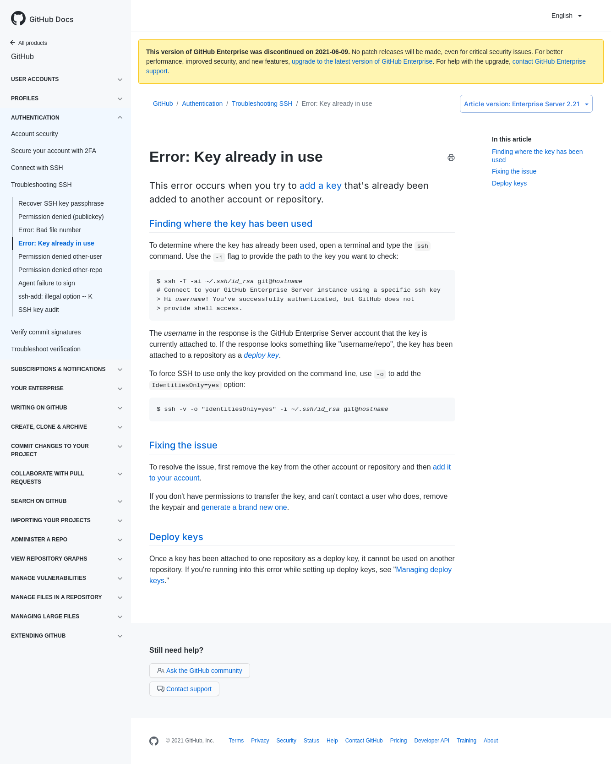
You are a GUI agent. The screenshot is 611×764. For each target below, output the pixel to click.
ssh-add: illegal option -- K (55, 296)
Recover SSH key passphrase (61, 203)
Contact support (184, 689)
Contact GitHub (364, 740)
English (566, 15)
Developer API (431, 740)
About (491, 740)
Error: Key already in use (56, 243)
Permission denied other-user (60, 256)
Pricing (398, 740)
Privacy (260, 740)
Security (286, 740)
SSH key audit (38, 309)
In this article (511, 139)
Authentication (202, 103)
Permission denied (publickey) (61, 216)
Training (466, 740)
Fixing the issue (514, 171)
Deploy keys (509, 183)
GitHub (22, 56)
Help (332, 740)
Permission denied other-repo (60, 269)
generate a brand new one (244, 507)
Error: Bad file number (49, 230)
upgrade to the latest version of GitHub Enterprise (362, 61)
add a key (321, 185)
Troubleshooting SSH (262, 103)
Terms (236, 740)
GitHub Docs (51, 19)
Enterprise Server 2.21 (526, 104)
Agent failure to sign (46, 283)
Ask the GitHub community (199, 670)
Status (311, 740)
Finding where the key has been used (230, 223)
